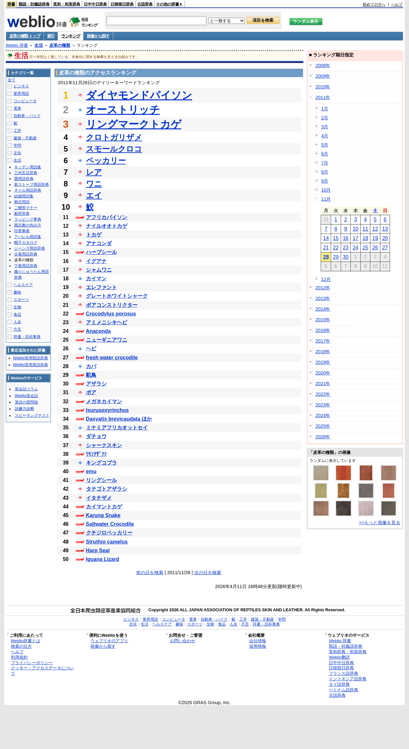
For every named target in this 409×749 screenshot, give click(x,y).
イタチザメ (99, 498)
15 (336, 238)
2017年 (322, 341)
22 (336, 247)
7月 (324, 162)
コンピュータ (25, 101)
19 (375, 238)
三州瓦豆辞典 (25, 173)
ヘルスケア (23, 285)
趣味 (17, 292)
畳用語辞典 (23, 178)
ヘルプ (397, 4)
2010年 (322, 86)
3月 (324, 126)
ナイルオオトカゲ (106, 226)
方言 (17, 329)
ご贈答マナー (25, 207)
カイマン (96, 278)
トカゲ (93, 234)
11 (365, 229)
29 (336, 257)
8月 (324, 172)
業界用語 (21, 93)
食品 (17, 314)
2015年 (322, 319)
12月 (326, 279)
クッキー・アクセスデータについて (42, 670)
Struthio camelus (107, 541)
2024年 (322, 415)
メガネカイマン (104, 401)
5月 (324, 144)
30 (345, 257)
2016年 (322, 330)
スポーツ (21, 299)
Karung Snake (103, 515)
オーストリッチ (123, 109)
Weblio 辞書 (17, 45)
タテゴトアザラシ (106, 489)
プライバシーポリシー (32, 662)
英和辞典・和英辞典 (347, 651)
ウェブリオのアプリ (109, 640)
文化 (17, 153)
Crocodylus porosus (111, 313)
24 (355, 247)
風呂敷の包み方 (27, 225)
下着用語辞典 (25, 266)
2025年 (322, 426)
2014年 (322, 309)
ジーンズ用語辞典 (29, 248)
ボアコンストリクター (112, 305)
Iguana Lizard (102, 559)
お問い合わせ (182, 640)
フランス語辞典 (343, 673)
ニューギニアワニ (106, 340)
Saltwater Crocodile (110, 524)
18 (365, 238)
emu (91, 471)
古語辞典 (145, 4)
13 (385, 229)
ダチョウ (96, 436)
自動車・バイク (27, 116)
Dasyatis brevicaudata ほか (119, 419)
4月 (324, 135)
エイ (94, 195)
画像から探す (98, 36)
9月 (324, 181)
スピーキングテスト (32, 415)
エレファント (101, 287)
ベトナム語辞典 (343, 689)
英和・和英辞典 (66, 4)
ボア (91, 392)
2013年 (322, 298)
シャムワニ (99, 270)
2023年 (322, 404)
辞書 (11, 4)
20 (385, 238)
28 (326, 257)
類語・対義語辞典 (34, 4)
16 (345, 238)
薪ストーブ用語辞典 (31, 184)
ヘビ (91, 348)
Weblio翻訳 (339, 657)
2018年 (322, 351)
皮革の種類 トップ (24, 36)
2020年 (322, 372)
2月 (324, 117)
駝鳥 (91, 375)
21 (326, 247)
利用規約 (19, 657)
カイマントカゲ (104, 506)
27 (385, 247)
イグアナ (96, 261)
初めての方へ (374, 4)
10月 (326, 190)
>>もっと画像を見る (380, 522)
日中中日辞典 (95, 4)
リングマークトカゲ (133, 124)
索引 (50, 36)
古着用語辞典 (25, 254)
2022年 (322, 394)
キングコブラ (101, 462)
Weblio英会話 (26, 396)
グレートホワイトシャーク (117, 296)
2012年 (322, 287)
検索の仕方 (21, 646)
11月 (326, 199)
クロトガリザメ (114, 137)
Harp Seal (98, 550)
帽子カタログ (25, 242)
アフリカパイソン (106, 217)
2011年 (322, 97)
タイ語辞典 (339, 684)
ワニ (94, 183)
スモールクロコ (114, 149)
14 (326, 238)
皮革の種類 (59, 45)
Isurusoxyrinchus (107, 410)
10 (355, 229)
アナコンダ (99, 243)
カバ (91, 366)
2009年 (322, 76)
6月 (324, 153)
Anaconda (98, 331)
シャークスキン (104, 445)
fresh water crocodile (112, 357)
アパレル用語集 (27, 237)
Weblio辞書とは (25, 640)
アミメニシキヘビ (106, 322)
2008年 (322, 65)
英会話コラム (26, 389)
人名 (17, 322)
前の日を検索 (149, 572)
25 (365, 247)
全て (11, 80)
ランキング (70, 36)
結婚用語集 (23, 196)
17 (355, 238)
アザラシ (96, 383)
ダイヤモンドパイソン (139, 95)
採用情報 (257, 646)
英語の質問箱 (26, 402)
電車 (17, 108)
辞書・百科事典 (27, 337)
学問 (17, 145)
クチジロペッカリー (109, 532)
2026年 (322, 436)
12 (375, 229)
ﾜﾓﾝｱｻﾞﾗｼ (96, 454)
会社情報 (257, 640)
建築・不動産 (25, 138)
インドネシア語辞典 (347, 678)
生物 (17, 307)
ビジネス (21, 86)
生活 (38, 45)
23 (345, 247)
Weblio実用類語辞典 (30, 358)
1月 (324, 108)
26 (375, 247)
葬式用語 (22, 202)
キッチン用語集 (27, 167)
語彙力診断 (24, 408)
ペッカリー (106, 160)
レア (94, 172)
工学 (17, 130)
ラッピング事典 (27, 219)
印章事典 (22, 231)
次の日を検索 (207, 572)
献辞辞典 (22, 213)
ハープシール (101, 252)
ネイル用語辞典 (27, 190)
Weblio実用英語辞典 (30, 365)
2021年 (322, 383)
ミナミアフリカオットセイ (117, 427)
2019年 (322, 362)
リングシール (101, 480)
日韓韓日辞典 (122, 4)
